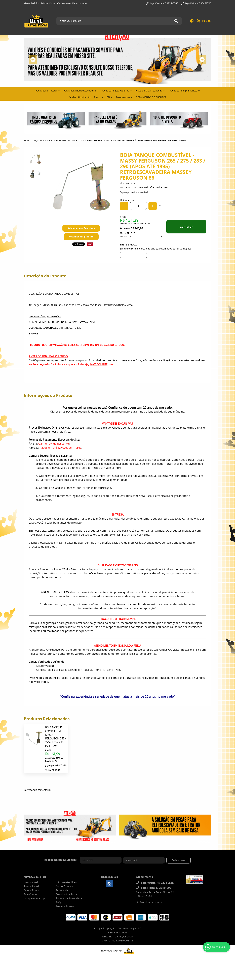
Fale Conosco (31, 894)
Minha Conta (48, 3)
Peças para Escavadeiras (115, 90)
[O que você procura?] (176, 21)
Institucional (31, 882)
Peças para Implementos (183, 90)
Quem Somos (32, 890)
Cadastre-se (64, 3)
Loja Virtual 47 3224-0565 (163, 3)
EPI (108, 97)
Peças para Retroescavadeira (79, 90)
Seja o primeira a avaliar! (134, 192)
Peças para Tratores (46, 90)
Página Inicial (31, 886)
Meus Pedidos (32, 3)
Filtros (97, 97)
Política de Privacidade (69, 898)
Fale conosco (79, 3)
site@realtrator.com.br (149, 902)
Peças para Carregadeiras (149, 90)
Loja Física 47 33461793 (197, 3)
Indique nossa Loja (34, 898)
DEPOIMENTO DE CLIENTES (151, 97)
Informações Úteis (66, 882)
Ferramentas (123, 97)
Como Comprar (65, 886)
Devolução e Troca (66, 894)
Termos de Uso (64, 890)
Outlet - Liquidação (79, 97)
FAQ (58, 902)
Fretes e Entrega (65, 906)
